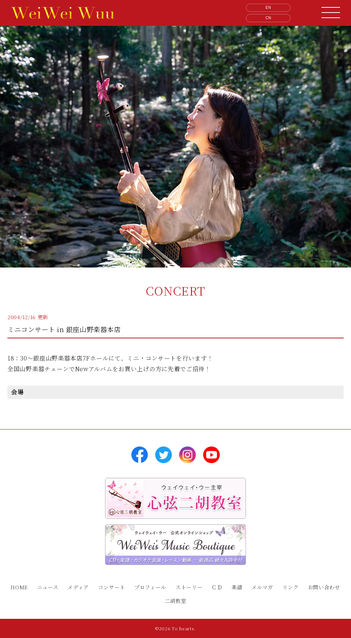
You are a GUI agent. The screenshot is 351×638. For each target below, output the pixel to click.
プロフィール (150, 587)
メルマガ (262, 587)
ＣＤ (217, 587)
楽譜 (237, 587)
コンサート (111, 587)
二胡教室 (176, 600)
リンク (290, 587)
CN (268, 18)
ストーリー (189, 587)
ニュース (48, 587)
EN (268, 8)
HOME (19, 587)
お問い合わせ (324, 587)
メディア (78, 587)
